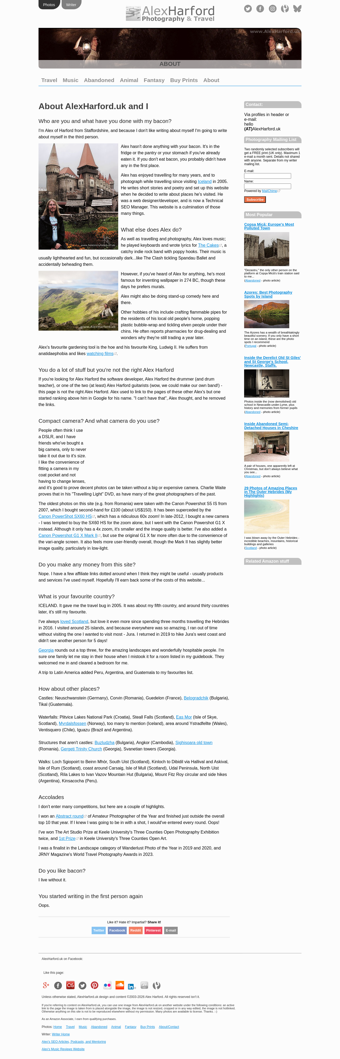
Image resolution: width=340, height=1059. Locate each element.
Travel (49, 80)
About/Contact (169, 1027)
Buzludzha (104, 742)
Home (57, 1027)
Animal (129, 80)
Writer (71, 5)
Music (70, 80)
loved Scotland (74, 621)
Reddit (135, 930)
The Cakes (208, 245)
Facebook (117, 930)
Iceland (205, 181)
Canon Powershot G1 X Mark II (68, 535)
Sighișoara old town (193, 742)
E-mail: (249, 171)
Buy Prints (184, 80)
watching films (100, 353)
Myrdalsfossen (72, 723)
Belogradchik (196, 698)
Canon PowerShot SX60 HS (65, 516)
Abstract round (69, 816)
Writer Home (61, 1034)
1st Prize (67, 838)
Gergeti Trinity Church (81, 749)
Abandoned (99, 80)
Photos (49, 5)
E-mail (171, 930)
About (211, 80)
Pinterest (153, 930)
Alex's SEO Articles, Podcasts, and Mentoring (74, 1042)
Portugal (250, 345)
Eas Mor (184, 717)
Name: (248, 181)
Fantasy (154, 80)
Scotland (251, 547)
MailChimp (269, 191)
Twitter (98, 930)
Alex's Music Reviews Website (63, 1049)
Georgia (46, 650)
